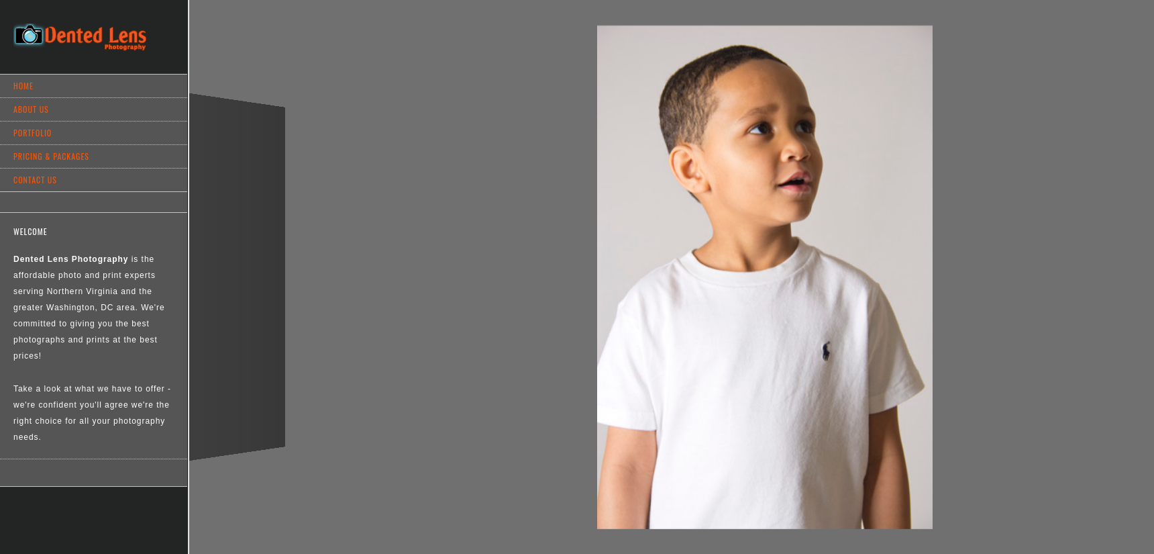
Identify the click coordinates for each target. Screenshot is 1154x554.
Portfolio (32, 132)
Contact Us (35, 179)
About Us (31, 109)
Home (23, 85)
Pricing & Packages (51, 156)
